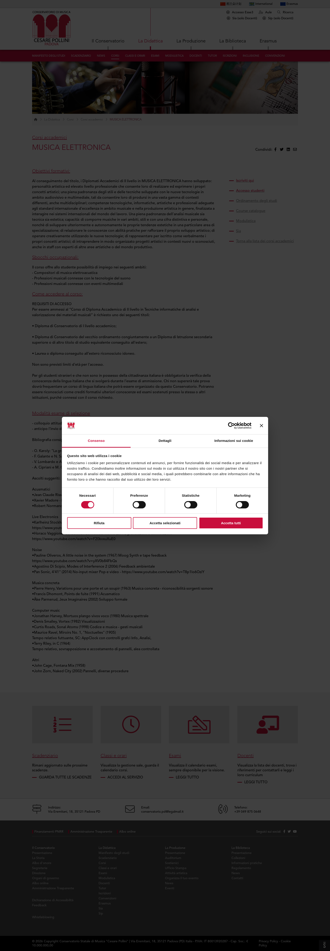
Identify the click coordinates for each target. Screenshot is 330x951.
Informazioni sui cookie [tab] (233, 441)
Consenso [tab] (96, 441)
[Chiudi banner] (261, 425)
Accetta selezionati (164, 523)
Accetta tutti (231, 523)
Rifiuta (99, 523)
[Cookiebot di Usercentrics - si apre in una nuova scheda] (231, 425)
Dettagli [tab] (165, 441)
